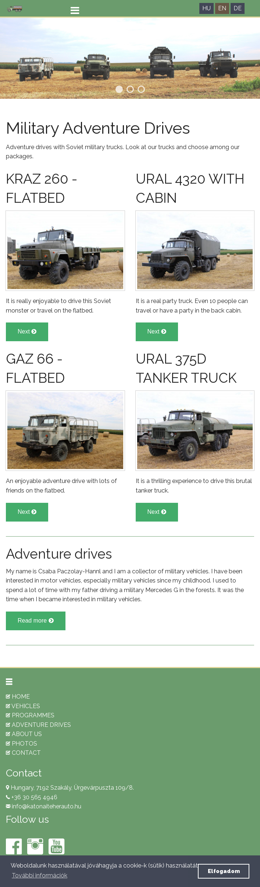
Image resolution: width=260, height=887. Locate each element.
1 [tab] (119, 89)
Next (27, 331)
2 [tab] (130, 89)
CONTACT (23, 752)
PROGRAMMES (30, 715)
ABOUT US (24, 734)
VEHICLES (23, 706)
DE (238, 8)
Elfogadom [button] (224, 871)
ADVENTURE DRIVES (38, 724)
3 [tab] (141, 89)
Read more (36, 620)
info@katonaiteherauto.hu (45, 806)
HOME (18, 696)
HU (206, 8)
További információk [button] (39, 875)
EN (222, 8)
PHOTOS (21, 743)
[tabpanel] (130, 58)
